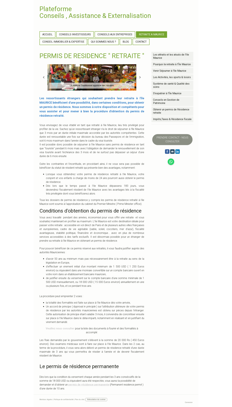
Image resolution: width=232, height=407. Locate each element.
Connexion (189, 402)
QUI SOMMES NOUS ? (103, 41)
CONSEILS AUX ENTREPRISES (114, 34)
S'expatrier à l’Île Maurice (167, 93)
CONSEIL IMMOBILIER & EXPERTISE (63, 41)
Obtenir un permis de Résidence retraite (171, 111)
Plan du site (79, 399)
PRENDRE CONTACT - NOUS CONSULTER (172, 139)
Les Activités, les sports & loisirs (172, 77)
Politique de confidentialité (63, 399)
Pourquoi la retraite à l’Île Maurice (172, 64)
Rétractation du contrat (96, 399)
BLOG (126, 41)
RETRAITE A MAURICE (151, 34)
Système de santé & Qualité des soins (171, 85)
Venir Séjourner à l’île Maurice (169, 70)
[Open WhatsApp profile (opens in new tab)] (171, 161)
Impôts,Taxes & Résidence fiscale (172, 119)
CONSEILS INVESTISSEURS (75, 34)
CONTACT (141, 41)
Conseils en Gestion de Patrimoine (166, 101)
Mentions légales (45, 399)
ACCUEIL (47, 34)
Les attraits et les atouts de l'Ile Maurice (171, 56)
